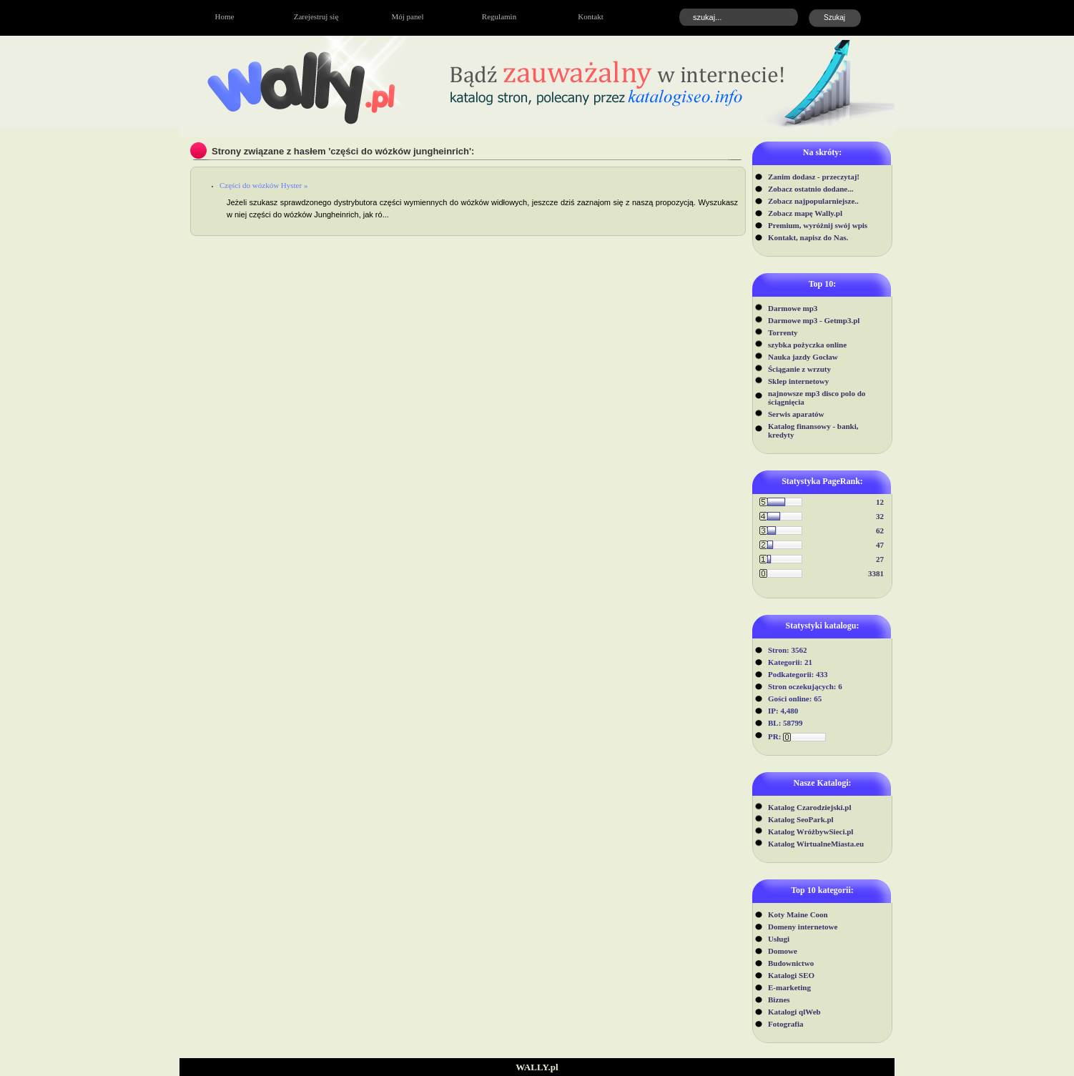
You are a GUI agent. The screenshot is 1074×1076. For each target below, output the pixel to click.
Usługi (778, 938)
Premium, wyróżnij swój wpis (817, 225)
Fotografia (785, 1024)
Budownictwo (791, 963)
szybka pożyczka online (807, 344)
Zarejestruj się (316, 16)
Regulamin (499, 16)
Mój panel (408, 16)
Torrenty (783, 332)
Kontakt (590, 16)
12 (880, 502)
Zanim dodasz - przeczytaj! (813, 176)
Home (225, 16)
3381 (876, 573)
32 (880, 516)
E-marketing (789, 987)
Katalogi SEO (791, 975)
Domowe (782, 951)
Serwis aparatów (796, 414)
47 (880, 545)
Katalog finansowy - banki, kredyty (813, 430)
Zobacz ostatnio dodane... (811, 188)
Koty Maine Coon (798, 914)
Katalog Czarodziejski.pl (810, 807)
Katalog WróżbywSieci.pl (810, 831)
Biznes (779, 999)
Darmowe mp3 (792, 308)
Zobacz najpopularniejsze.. (813, 201)
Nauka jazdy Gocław (803, 356)
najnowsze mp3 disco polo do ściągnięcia (816, 397)
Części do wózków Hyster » (263, 185)
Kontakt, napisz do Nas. (808, 237)
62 (880, 530)
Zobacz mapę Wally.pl (805, 213)
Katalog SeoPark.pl (801, 819)
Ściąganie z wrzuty (799, 369)
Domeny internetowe (802, 926)
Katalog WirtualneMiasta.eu (816, 843)
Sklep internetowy (798, 381)
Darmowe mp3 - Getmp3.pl (813, 320)
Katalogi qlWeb (794, 1011)
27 (880, 559)
